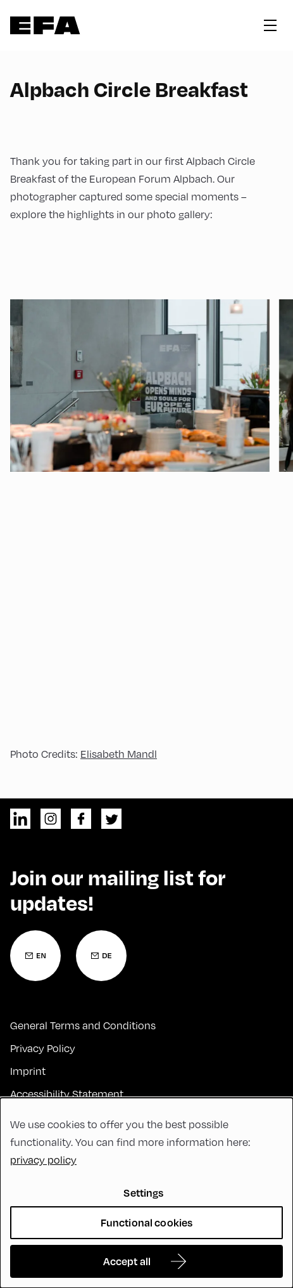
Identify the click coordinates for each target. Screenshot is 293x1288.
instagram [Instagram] (51, 819)
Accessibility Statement (66, 1094)
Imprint (28, 1071)
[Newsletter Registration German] (101, 956)
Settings (143, 1192)
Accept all (127, 1261)
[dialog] (146, 1193)
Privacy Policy (42, 1048)
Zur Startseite (45, 25)
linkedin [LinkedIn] (20, 819)
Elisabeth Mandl (118, 754)
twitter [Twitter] (111, 819)
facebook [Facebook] (81, 819)
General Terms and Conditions (83, 1025)
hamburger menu (270, 25)
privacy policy (43, 1160)
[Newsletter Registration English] (35, 956)
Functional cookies (147, 1222)
